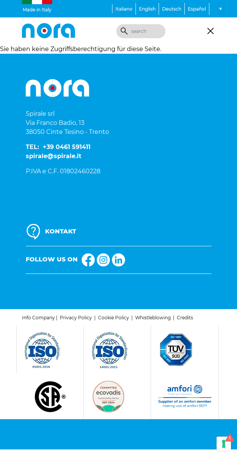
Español (197, 9)
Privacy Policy (76, 317)
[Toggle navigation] (210, 31)
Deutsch (171, 9)
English (147, 9)
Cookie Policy (113, 317)
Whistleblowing (153, 317)
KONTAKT (60, 231)
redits (186, 317)
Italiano (124, 9)
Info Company (38, 317)
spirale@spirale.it (53, 156)
